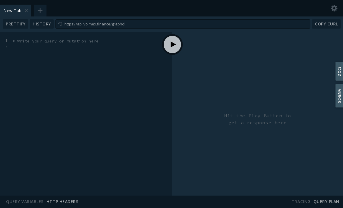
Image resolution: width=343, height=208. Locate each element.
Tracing (301, 202)
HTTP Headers (62, 202)
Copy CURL (326, 24)
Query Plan (327, 202)
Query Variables (25, 202)
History (42, 24)
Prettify (15, 24)
